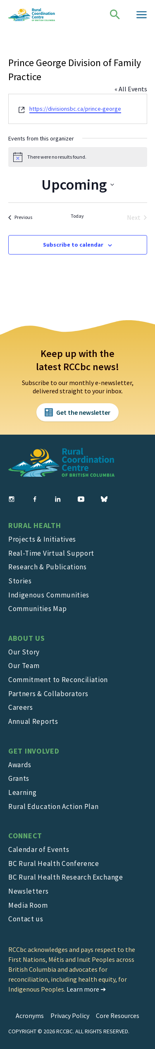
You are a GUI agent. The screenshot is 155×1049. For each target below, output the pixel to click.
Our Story (24, 652)
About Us (26, 638)
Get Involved (34, 751)
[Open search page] (115, 14)
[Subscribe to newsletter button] (77, 412)
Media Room (28, 905)
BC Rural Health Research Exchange (65, 877)
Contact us (25, 918)
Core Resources (117, 1015)
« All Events (130, 89)
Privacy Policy (69, 1015)
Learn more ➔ (86, 989)
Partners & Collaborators (48, 693)
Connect (25, 835)
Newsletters (28, 891)
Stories (20, 580)
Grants (18, 778)
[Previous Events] (20, 217)
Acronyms (30, 1015)
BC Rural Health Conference (53, 863)
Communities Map (37, 608)
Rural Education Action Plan (53, 806)
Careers (20, 707)
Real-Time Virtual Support (51, 553)
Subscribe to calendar (73, 244)
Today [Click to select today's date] (77, 216)
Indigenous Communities (48, 594)
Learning (22, 792)
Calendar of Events (38, 849)
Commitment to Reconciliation (58, 679)
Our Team (23, 665)
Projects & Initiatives (42, 539)
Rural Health (34, 525)
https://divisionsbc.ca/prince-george (75, 108)
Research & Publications (47, 566)
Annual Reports (33, 721)
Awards (19, 764)
